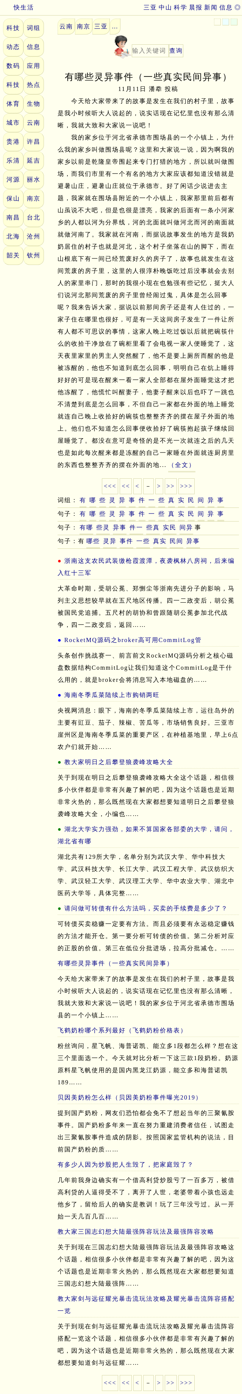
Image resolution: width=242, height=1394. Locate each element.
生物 (34, 103)
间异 (186, 527)
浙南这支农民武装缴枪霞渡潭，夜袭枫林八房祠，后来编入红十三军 (146, 567)
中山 (165, 7)
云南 (34, 122)
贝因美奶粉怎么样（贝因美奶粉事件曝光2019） (130, 1097)
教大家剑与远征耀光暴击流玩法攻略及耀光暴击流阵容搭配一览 (146, 1304)
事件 (126, 541)
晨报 (196, 7)
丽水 (34, 179)
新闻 (211, 7)
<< (126, 486)
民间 (176, 541)
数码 (13, 66)
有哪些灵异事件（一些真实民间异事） (115, 963)
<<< (110, 486)
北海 (13, 236)
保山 (13, 198)
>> (171, 486)
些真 (153, 527)
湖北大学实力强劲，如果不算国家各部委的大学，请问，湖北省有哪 (146, 835)
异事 (119, 527)
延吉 (34, 160)
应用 (34, 66)
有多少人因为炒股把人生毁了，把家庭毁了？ (126, 1164)
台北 (34, 217)
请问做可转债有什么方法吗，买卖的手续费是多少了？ (146, 908)
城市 (13, 122)
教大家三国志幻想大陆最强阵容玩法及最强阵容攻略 (136, 1231)
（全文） (181, 465)
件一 (136, 527)
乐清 (13, 160)
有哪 (86, 527)
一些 (143, 541)
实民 (169, 527)
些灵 (103, 527)
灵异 (110, 541)
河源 (13, 179)
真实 (160, 541)
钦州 (34, 255)
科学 (180, 7)
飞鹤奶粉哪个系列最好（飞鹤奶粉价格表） (122, 1030)
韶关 (13, 255)
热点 (34, 84)
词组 (34, 28)
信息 (226, 7)
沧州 (34, 236)
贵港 (13, 141)
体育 (13, 103)
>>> (186, 486)
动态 (13, 47)
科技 (13, 28)
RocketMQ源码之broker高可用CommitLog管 (133, 640)
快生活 (17, 7)
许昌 (34, 141)
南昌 (13, 217)
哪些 (93, 541)
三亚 (150, 7)
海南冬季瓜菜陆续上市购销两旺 (112, 695)
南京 (34, 198)
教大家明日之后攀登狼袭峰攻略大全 (118, 762)
